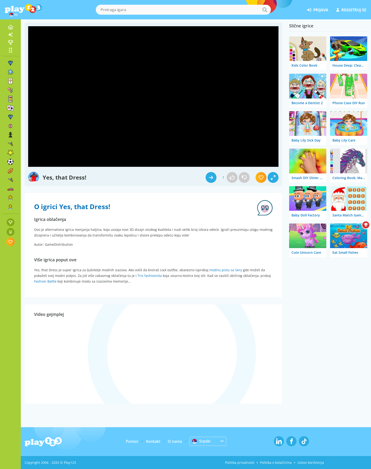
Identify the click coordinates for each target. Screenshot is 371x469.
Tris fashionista (149, 275)
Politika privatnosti (239, 462)
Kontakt (153, 441)
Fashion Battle (45, 281)
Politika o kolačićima (276, 462)
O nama (175, 441)
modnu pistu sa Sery (225, 270)
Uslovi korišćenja (310, 462)
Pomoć (132, 441)
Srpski (201, 441)
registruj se (351, 10)
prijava (317, 10)
